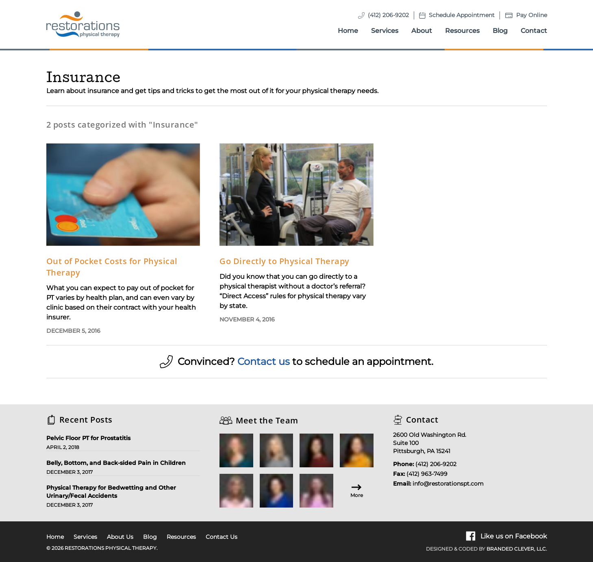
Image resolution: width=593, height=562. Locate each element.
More (356, 490)
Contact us (263, 361)
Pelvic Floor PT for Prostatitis (88, 438)
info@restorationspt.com (448, 483)
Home (348, 31)
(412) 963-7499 (426, 473)
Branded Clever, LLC (516, 549)
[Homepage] (82, 24)
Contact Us (221, 536)
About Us (120, 536)
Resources (462, 31)
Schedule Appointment (462, 15)
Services (384, 31)
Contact (534, 31)
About (421, 31)
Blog (500, 31)
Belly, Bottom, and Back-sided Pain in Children (116, 463)
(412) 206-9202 (388, 15)
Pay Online (531, 15)
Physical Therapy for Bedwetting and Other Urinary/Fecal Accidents (111, 491)
